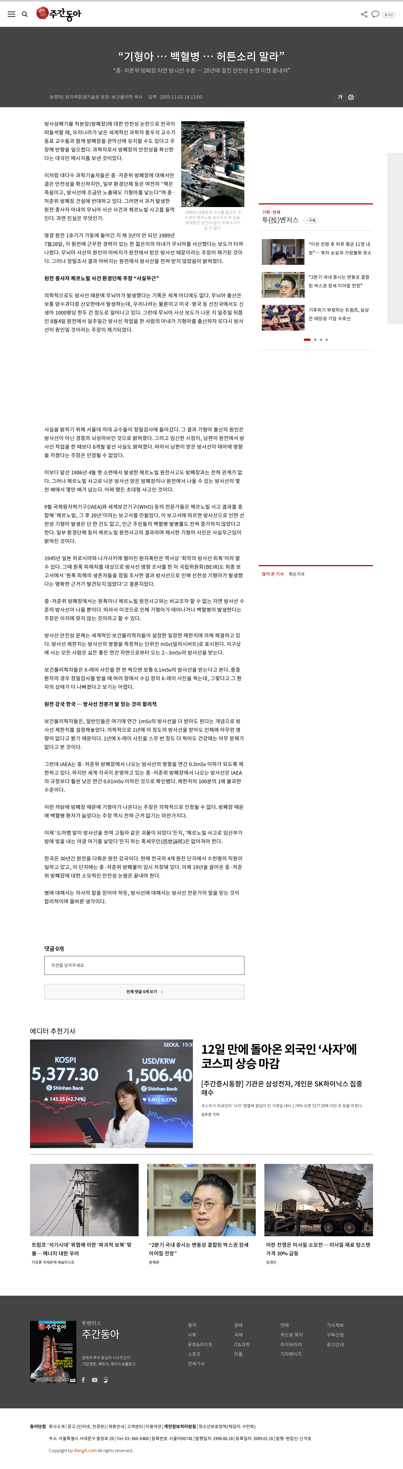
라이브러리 (291, 1344)
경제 (238, 1325)
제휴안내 (116, 1426)
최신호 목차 (291, 1335)
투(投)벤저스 (280, 220)
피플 (238, 1354)
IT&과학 (242, 1344)
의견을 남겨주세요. (68, 965)
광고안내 (335, 1344)
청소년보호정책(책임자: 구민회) (227, 1426)
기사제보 (335, 1325)
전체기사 (196, 1364)
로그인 (388, 15)
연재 (284, 1325)
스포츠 (194, 1354)
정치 (192, 1325)
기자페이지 (291, 1354)
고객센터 (135, 1426)
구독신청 (335, 1335)
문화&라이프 (200, 1344)
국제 (238, 1335)
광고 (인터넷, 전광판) (86, 1426)
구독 (312, 220)
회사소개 (57, 1426)
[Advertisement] (130, 378)
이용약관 (153, 1426)
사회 (192, 1335)
